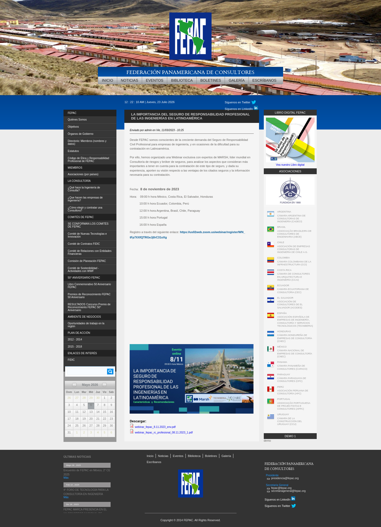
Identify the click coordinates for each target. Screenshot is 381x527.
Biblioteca (182, 80)
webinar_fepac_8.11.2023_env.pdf (155, 427)
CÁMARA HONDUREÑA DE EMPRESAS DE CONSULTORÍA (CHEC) (294, 338)
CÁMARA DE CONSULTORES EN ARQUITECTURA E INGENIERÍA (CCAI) (293, 276)
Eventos (154, 80)
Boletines (210, 80)
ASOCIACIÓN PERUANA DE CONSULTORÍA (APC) (292, 392)
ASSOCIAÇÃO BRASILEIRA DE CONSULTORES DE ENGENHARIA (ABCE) (294, 234)
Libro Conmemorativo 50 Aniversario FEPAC (89, 286)
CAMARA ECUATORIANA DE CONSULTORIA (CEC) (293, 290)
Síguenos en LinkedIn (241, 108)
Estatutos (73, 151)
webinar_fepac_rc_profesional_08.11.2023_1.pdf (164, 432)
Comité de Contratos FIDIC (84, 243)
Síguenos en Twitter (237, 102)
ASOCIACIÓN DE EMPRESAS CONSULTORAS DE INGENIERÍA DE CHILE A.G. (293, 249)
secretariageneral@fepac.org (288, 490)
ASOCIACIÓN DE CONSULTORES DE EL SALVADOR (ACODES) (290, 304)
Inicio (107, 80)
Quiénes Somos (77, 119)
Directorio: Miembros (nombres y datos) (87, 142)
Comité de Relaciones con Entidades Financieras (89, 252)
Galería (236, 80)
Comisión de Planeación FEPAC (87, 261)
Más (66, 477)
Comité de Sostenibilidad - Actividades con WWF (83, 269)
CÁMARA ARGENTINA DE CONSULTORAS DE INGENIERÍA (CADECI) (291, 218)
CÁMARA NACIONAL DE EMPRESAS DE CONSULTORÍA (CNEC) (294, 353)
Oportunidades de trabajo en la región (86, 325)
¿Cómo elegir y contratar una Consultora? (85, 209)
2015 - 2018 (75, 346)
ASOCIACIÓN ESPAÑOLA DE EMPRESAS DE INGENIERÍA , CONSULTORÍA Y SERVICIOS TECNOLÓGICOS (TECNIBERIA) (295, 321)
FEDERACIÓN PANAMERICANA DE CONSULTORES (190, 72)
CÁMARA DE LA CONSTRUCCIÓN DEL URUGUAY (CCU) (289, 421)
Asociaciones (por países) (83, 174)
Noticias (129, 80)
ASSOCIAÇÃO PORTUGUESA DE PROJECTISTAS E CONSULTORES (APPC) (293, 406)
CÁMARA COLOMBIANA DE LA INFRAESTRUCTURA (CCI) (294, 263)
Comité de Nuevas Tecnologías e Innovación (87, 235)
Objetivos (73, 126)
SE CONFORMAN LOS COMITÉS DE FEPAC (88, 225)
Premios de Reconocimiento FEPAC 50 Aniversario (89, 296)
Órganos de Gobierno (80, 133)
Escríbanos (264, 80)
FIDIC (71, 359)
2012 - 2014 (75, 339)
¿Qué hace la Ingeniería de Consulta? (84, 189)
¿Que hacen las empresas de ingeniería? (85, 199)
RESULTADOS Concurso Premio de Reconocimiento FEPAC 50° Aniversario (89, 307)
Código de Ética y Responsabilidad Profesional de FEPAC (88, 160)
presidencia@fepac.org (285, 478)
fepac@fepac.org (281, 488)
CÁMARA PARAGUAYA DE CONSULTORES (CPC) (291, 379)
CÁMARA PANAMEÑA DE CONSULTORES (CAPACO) (292, 367)
